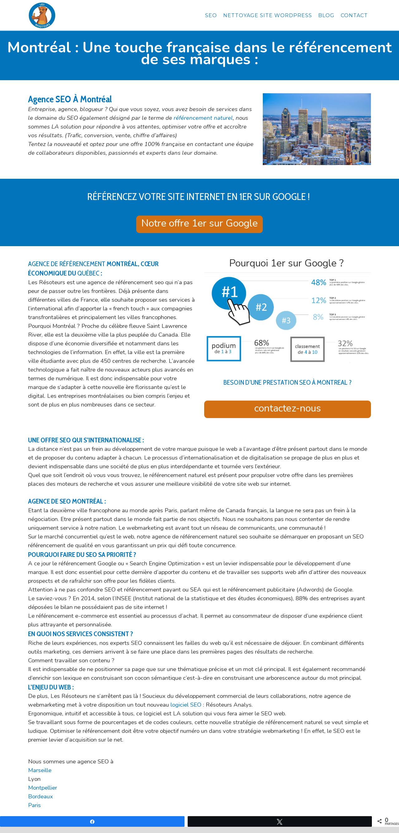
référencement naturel (203, 118)
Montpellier (42, 788)
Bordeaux (40, 796)
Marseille (39, 770)
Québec (88, 273)
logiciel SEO (186, 705)
